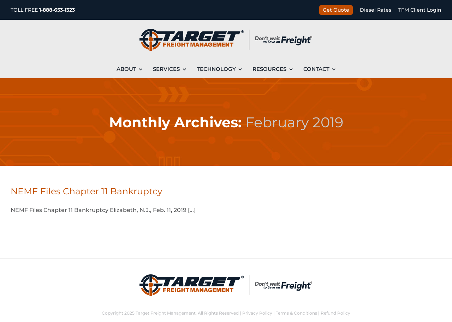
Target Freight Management (166, 313)
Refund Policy (335, 313)
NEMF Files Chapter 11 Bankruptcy (86, 191)
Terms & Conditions (296, 313)
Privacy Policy (257, 313)
